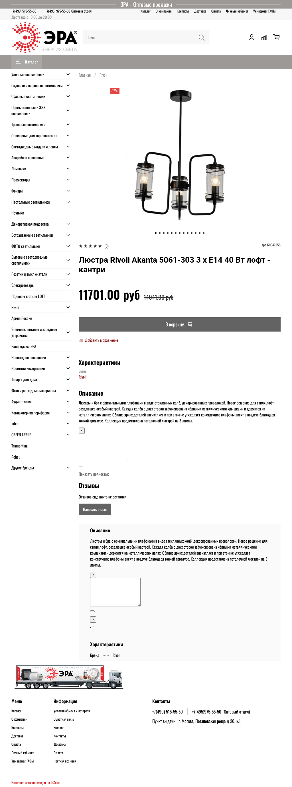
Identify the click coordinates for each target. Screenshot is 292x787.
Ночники (17, 213)
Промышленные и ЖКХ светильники (28, 110)
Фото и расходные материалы (33, 390)
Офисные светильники (28, 96)
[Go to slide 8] (183, 233)
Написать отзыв (95, 509)
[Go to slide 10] (191, 233)
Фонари (17, 191)
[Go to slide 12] (199, 233)
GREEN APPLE (21, 435)
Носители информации (28, 368)
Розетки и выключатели (29, 274)
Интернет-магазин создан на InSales (35, 782)
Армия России (21, 318)
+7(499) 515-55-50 (23, 11)
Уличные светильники (27, 74)
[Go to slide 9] (187, 233)
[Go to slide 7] (180, 233)
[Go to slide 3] (164, 233)
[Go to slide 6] (176, 233)
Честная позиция (65, 761)
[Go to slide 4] (168, 233)
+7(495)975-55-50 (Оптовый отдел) (221, 711)
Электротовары (23, 285)
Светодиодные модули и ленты (34, 147)
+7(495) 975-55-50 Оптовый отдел (68, 11)
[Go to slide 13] (203, 233)
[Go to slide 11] (195, 233)
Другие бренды (22, 468)
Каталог (146, 11)
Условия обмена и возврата (72, 711)
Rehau (15, 457)
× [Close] (81, 431)
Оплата (216, 11)
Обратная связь (64, 719)
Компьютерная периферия (30, 413)
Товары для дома (24, 379)
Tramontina (19, 446)
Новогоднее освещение (28, 357)
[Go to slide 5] (172, 233)
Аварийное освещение (27, 157)
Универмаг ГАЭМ (264, 11)
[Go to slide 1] (156, 233)
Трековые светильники (28, 124)
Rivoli (103, 75)
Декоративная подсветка (30, 224)
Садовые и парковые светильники (36, 85)
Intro (14, 423)
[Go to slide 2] (160, 233)
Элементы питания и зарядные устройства (34, 332)
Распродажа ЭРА (23, 346)
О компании (164, 11)
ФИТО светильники (25, 246)
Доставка (200, 11)
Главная (85, 75)
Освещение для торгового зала (34, 135)
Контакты (183, 11)
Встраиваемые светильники (32, 235)
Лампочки (18, 168)
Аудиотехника (21, 401)
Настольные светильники (30, 202)
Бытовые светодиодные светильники (29, 260)
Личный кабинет (237, 11)
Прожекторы (20, 180)
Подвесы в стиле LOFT (28, 296)
